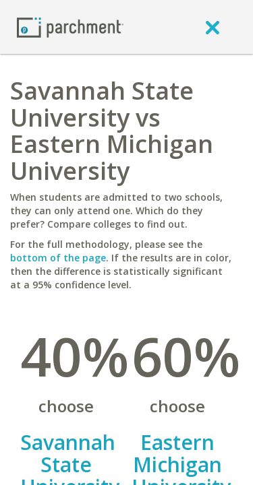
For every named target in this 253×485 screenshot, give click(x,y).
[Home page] (70, 26)
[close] (212, 27)
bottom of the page (58, 257)
